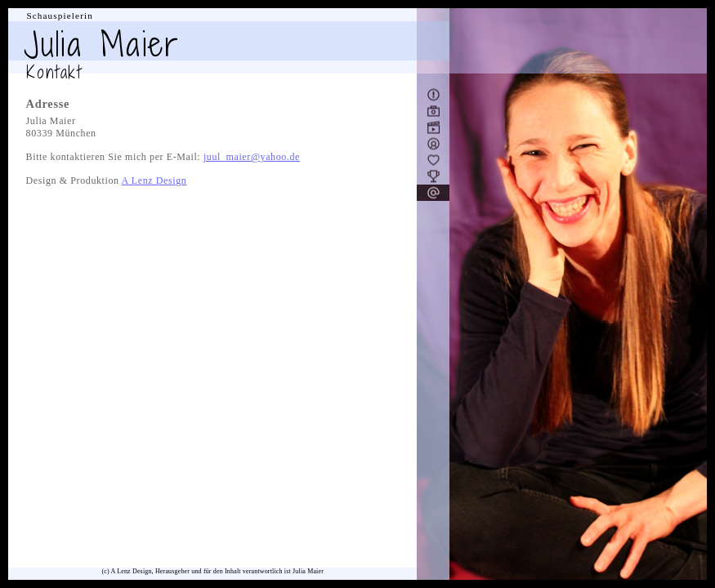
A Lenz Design (154, 180)
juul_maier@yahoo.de (251, 157)
